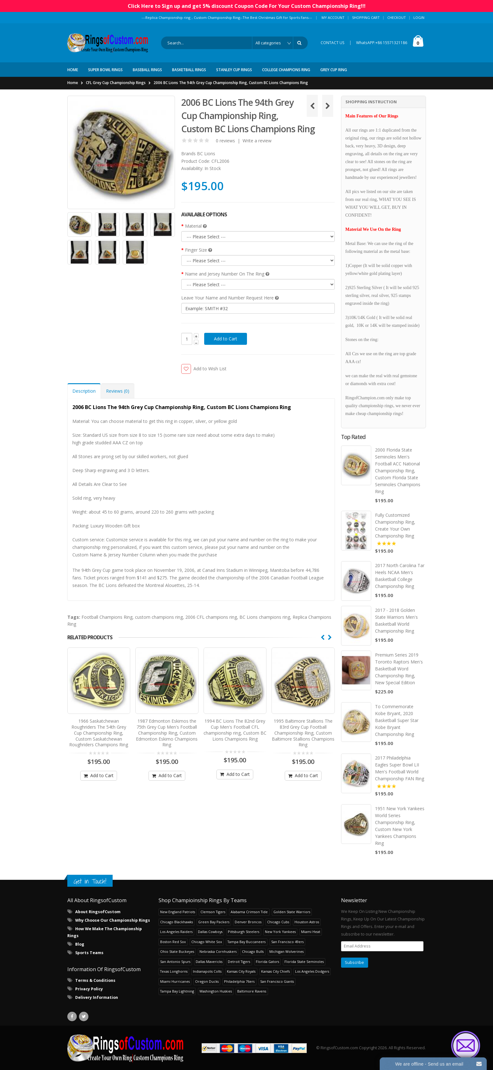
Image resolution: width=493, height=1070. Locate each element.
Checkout (396, 17)
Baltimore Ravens (251, 990)
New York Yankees (280, 931)
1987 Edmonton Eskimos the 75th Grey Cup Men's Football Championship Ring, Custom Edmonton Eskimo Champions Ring (167, 730)
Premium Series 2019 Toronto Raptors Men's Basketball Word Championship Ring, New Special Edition (399, 668)
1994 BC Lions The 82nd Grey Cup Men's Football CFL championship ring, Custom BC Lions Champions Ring (235, 727)
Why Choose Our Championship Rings (112, 920)
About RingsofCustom (97, 911)
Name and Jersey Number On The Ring (227, 274)
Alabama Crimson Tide (249, 911)
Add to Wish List (210, 369)
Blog (79, 944)
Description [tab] (84, 391)
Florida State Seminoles (304, 961)
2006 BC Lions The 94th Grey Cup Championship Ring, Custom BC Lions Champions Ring (231, 82)
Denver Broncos (248, 921)
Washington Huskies (215, 990)
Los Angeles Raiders (176, 931)
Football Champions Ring (106, 617)
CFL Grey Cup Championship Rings (116, 82)
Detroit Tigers (239, 961)
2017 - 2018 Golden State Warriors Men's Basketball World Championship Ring (396, 620)
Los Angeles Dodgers (312, 971)
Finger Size (198, 250)
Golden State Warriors (291, 911)
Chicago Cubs (278, 921)
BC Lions (206, 154)
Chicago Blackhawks (176, 921)
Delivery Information (96, 997)
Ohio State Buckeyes (177, 951)
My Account (333, 17)
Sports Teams (89, 952)
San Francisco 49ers (287, 941)
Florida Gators (267, 961)
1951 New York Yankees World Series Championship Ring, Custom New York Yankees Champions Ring (399, 825)
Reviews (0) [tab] (117, 391)
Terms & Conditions (95, 980)
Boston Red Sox (173, 941)
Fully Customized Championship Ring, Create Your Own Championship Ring (395, 525)
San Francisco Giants (277, 981)
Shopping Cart (366, 17)
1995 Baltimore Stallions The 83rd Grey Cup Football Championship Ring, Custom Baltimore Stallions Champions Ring (303, 730)
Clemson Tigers (212, 911)
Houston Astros (306, 921)
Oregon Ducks (207, 981)
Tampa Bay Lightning (177, 990)
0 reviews (225, 141)
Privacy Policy (89, 988)
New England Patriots (177, 911)
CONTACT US (333, 42)
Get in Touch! (90, 881)
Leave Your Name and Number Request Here (230, 298)
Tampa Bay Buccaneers (246, 941)
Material (196, 226)
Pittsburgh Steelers (243, 931)
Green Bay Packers (213, 921)
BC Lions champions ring (264, 617)
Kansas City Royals (241, 971)
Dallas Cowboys (210, 931)
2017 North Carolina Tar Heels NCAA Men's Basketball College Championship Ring (399, 575)
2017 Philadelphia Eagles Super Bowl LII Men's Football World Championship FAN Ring (399, 767)
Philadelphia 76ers (239, 981)
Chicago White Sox (206, 941)
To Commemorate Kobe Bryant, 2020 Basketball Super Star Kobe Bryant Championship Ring (396, 720)
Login (418, 17)
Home (72, 82)
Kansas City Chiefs (275, 971)
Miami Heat (310, 931)
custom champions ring (159, 617)
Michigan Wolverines (286, 951)
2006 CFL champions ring (211, 617)
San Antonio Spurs (175, 961)
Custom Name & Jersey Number (105, 555)
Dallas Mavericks (209, 961)
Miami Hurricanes (175, 981)
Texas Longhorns (174, 971)
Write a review (257, 141)
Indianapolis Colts (207, 971)
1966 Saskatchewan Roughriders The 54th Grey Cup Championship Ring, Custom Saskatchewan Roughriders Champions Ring (98, 730)
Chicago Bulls (253, 951)
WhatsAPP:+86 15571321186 (381, 42)
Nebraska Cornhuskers (218, 951)
